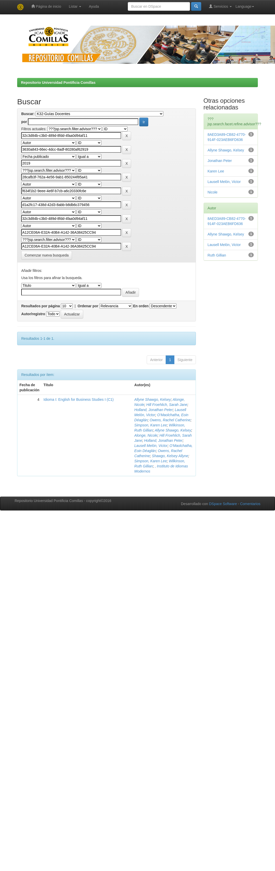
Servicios (220, 6)
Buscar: (28, 114)
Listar (75, 6)
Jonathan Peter (220, 161)
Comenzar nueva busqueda (47, 255)
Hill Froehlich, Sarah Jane (166, 405)
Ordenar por (88, 306)
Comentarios (250, 504)
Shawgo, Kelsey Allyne (170, 456)
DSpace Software (223, 504)
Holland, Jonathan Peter (153, 410)
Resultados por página (40, 306)
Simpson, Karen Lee (150, 425)
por (24, 122)
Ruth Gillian (217, 255)
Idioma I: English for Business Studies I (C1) (79, 399)
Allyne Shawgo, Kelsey (152, 399)
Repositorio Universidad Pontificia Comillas (58, 82)
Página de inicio (46, 6)
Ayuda (94, 6)
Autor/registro (33, 314)
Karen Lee (216, 171)
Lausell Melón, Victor (151, 446)
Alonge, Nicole (145, 435)
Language (245, 6)
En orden (141, 306)
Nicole (213, 192)
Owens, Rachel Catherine (170, 420)
